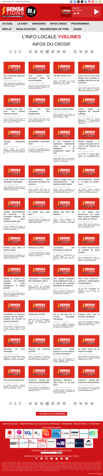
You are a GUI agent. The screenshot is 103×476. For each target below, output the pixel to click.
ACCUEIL (7, 23)
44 (30, 52)
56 (92, 52)
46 (42, 52)
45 (36, 52)
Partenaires (66, 424)
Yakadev (99, 473)
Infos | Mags (58, 23)
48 (53, 52)
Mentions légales (10, 424)
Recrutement (94, 424)
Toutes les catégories (52, 414)
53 (75, 52)
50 (64, 52)
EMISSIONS (39, 23)
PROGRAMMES (80, 23)
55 (86, 52)
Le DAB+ (22, 23)
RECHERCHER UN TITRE (54, 29)
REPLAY (7, 29)
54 (81, 52)
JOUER (77, 29)
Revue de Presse (80, 424)
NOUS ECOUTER (26, 29)
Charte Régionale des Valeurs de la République (40, 424)
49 (58, 52)
